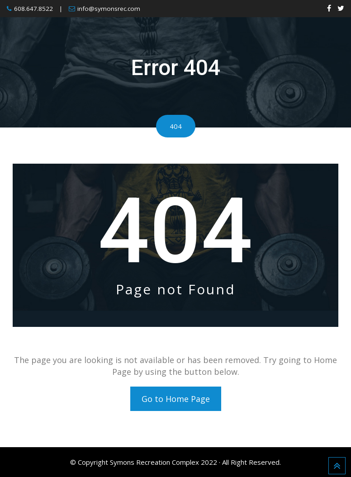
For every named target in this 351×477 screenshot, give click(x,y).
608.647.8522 (33, 9)
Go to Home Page (176, 398)
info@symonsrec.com (108, 9)
